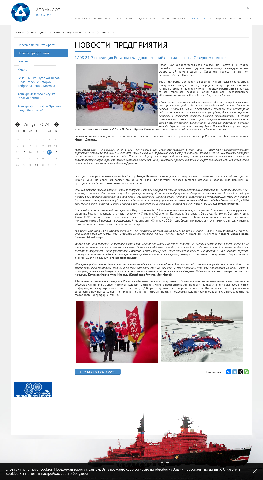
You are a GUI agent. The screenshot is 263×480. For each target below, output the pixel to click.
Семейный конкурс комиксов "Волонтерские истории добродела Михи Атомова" (38, 82)
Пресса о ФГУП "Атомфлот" (36, 45)
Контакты (236, 18)
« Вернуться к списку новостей (97, 372)
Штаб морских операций (86, 18)
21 (30, 158)
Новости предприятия (67, 32)
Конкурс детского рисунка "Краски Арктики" (36, 96)
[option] (33, 389)
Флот (119, 18)
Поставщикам (217, 18)
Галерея (23, 61)
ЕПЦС (249, 18)
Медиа (22, 69)
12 (17, 152)
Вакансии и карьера (173, 18)
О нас (108, 18)
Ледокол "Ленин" (148, 18)
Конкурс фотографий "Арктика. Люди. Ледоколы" (39, 108)
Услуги (130, 18)
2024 (91, 32)
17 (118, 32)
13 (23, 152)
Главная (19, 32)
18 (55, 152)
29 (36, 164)
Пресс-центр (197, 18)
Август (105, 32)
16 (43, 152)
